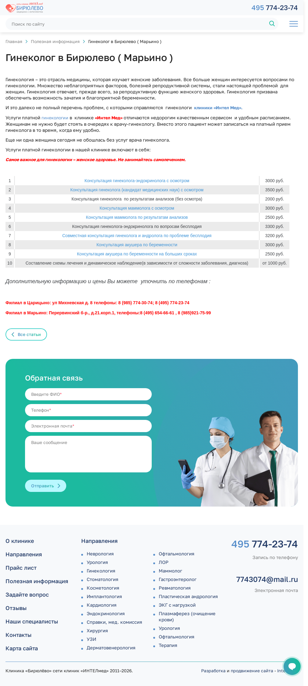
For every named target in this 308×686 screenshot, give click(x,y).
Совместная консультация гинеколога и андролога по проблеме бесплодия (137, 235)
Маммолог (170, 570)
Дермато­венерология (111, 647)
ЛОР (163, 562)
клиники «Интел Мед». (218, 107)
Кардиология (102, 605)
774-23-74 (275, 7)
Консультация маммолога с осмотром (137, 208)
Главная (13, 41)
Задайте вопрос (27, 594)
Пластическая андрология (188, 596)
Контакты (18, 634)
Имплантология (104, 596)
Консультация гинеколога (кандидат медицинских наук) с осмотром (136, 189)
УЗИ (91, 639)
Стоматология (102, 579)
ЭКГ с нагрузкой (177, 605)
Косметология (103, 587)
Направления (23, 554)
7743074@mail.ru (267, 579)
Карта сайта (21, 648)
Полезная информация (55, 41)
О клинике (19, 540)
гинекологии (54, 117)
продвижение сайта (252, 670)
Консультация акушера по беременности (136, 244)
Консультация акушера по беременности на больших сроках (137, 253)
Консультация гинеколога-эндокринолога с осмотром (137, 180)
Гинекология (101, 570)
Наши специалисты (31, 621)
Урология (97, 562)
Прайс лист (21, 567)
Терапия (168, 645)
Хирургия (97, 630)
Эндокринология (106, 613)
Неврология (100, 553)
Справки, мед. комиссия (114, 622)
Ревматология (175, 587)
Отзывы (16, 608)
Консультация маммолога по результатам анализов (137, 217)
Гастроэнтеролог (178, 579)
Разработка (213, 670)
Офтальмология (176, 553)
